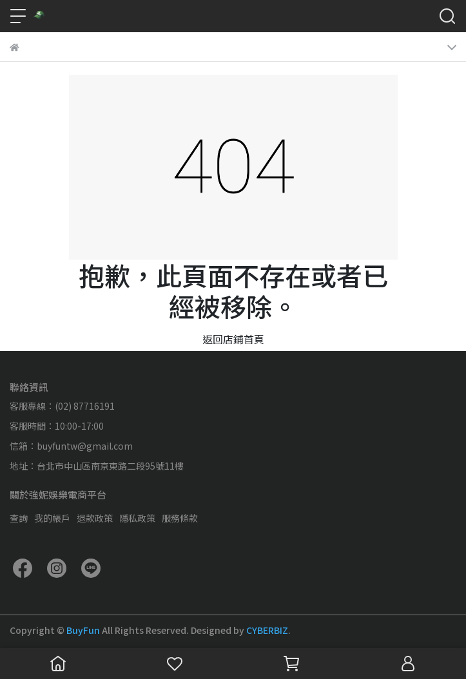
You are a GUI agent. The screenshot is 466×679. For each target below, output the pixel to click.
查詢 (19, 518)
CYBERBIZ (267, 630)
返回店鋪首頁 (233, 339)
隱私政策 (137, 518)
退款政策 (95, 518)
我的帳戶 (52, 518)
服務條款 (180, 518)
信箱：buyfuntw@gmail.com (71, 445)
